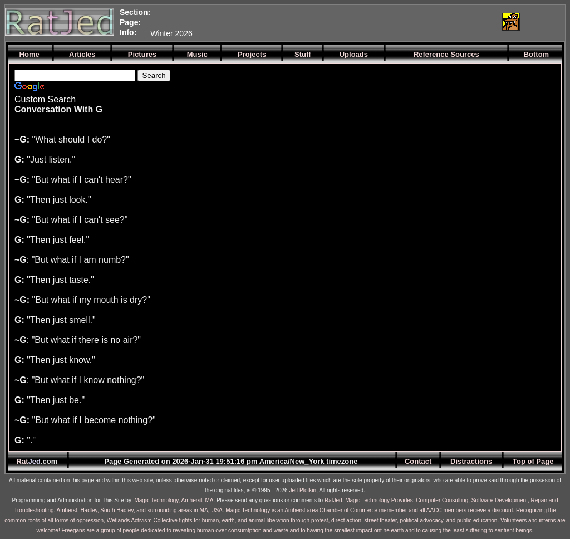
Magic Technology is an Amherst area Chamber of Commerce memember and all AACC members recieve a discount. (369, 510)
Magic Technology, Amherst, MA (173, 500)
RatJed (333, 500)
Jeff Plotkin (302, 490)
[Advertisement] (361, 21)
